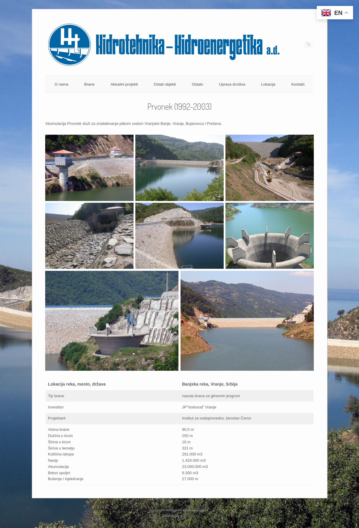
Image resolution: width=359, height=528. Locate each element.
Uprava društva (232, 84)
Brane (89, 84)
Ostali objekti (165, 84)
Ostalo (197, 84)
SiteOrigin (187, 516)
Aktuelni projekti (124, 84)
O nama (61, 84)
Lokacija (268, 84)
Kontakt (297, 84)
